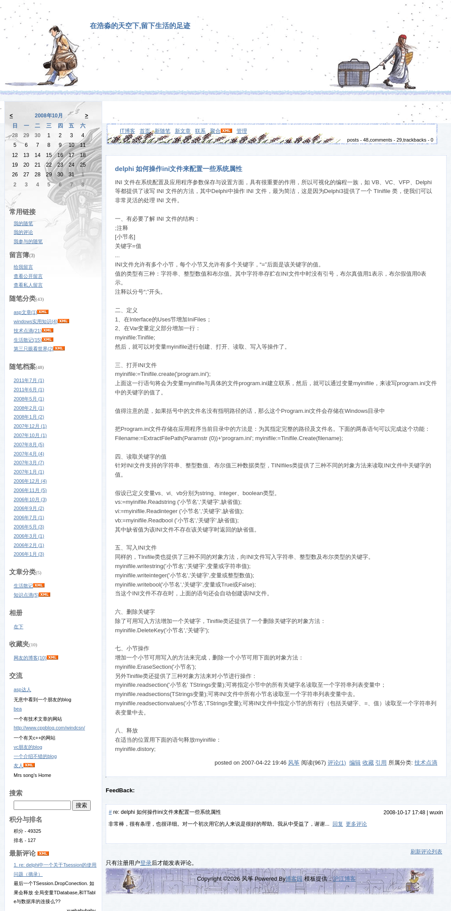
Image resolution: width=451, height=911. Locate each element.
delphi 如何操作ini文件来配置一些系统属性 (178, 168)
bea (18, 708)
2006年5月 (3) (29, 526)
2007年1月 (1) (29, 471)
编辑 (355, 762)
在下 (18, 626)
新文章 (183, 131)
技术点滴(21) (28, 330)
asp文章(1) (25, 312)
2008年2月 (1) (29, 408)
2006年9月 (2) (29, 508)
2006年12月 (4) (30, 481)
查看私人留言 (28, 285)
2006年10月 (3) (30, 499)
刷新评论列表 (426, 852)
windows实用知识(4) (36, 321)
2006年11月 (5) (30, 490)
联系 (200, 131)
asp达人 (22, 689)
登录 (146, 863)
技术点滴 (425, 762)
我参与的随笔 (28, 241)
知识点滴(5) (26, 595)
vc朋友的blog (28, 747)
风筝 (293, 762)
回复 (338, 824)
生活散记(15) (28, 340)
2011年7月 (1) (29, 380)
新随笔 (162, 131)
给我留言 (23, 267)
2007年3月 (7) (29, 462)
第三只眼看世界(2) (33, 348)
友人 (18, 765)
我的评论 (23, 232)
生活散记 (23, 585)
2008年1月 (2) (29, 416)
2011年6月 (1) (29, 389)
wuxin (436, 812)
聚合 (215, 131)
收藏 (368, 762)
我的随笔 (23, 223)
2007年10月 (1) (30, 435)
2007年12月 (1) (30, 426)
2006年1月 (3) (29, 554)
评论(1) (337, 762)
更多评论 (356, 824)
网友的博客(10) (30, 657)
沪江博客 (344, 878)
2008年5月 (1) (29, 398)
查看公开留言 (28, 276)
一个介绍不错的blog (35, 756)
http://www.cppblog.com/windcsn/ (49, 727)
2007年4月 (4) (29, 453)
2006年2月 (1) (29, 545)
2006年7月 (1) (29, 517)
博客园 (294, 878)
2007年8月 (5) (29, 444)
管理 (242, 131)
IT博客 (127, 131)
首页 (145, 131)
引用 (381, 762)
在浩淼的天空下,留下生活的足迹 (140, 25)
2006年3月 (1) (29, 536)
